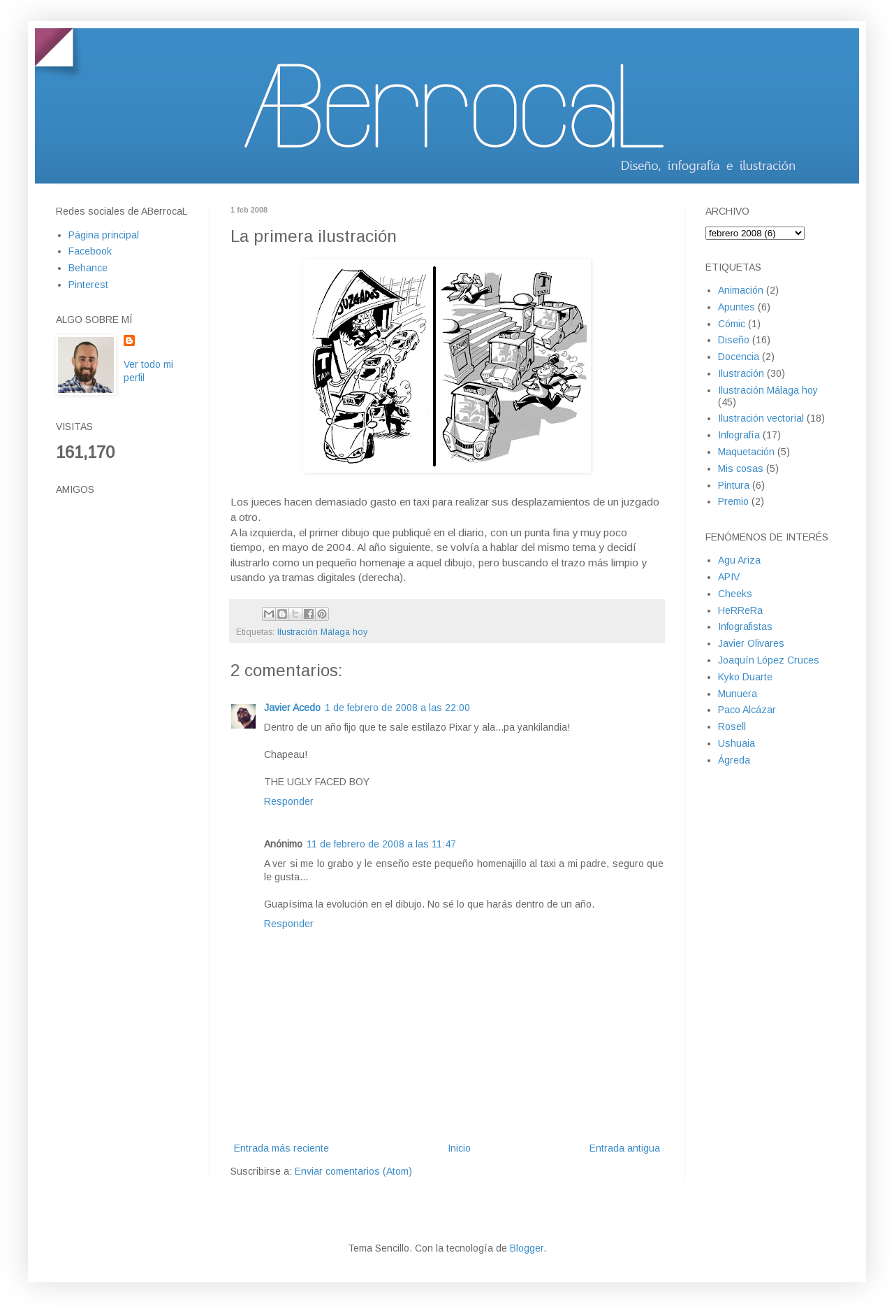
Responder (289, 801)
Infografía (739, 434)
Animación (740, 290)
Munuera (737, 693)
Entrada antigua (624, 1148)
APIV (729, 576)
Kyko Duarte (745, 676)
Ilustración (741, 373)
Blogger (526, 1248)
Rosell (732, 726)
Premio (733, 501)
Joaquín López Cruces (768, 660)
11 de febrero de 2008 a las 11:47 (381, 844)
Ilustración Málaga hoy (322, 632)
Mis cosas (740, 468)
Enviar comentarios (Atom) (353, 1171)
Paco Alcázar (747, 709)
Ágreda (734, 760)
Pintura (733, 485)
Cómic (731, 323)
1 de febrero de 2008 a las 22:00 (397, 707)
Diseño (733, 339)
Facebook (90, 251)
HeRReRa (740, 610)
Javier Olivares (751, 643)
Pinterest (88, 284)
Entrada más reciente (281, 1148)
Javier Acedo (292, 707)
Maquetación (746, 451)
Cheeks (735, 593)
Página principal (103, 235)
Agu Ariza (739, 560)
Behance (88, 267)
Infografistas (745, 626)
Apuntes (736, 307)
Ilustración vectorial (761, 418)
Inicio (459, 1148)
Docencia (738, 356)
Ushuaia (736, 743)
